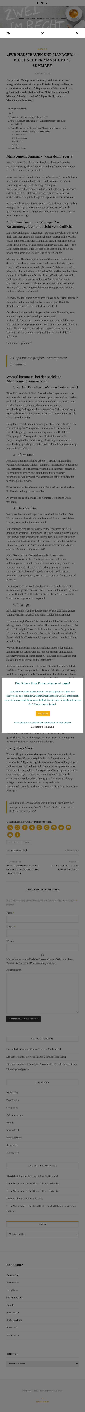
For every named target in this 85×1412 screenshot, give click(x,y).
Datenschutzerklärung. (42, 726)
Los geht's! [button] (43, 713)
